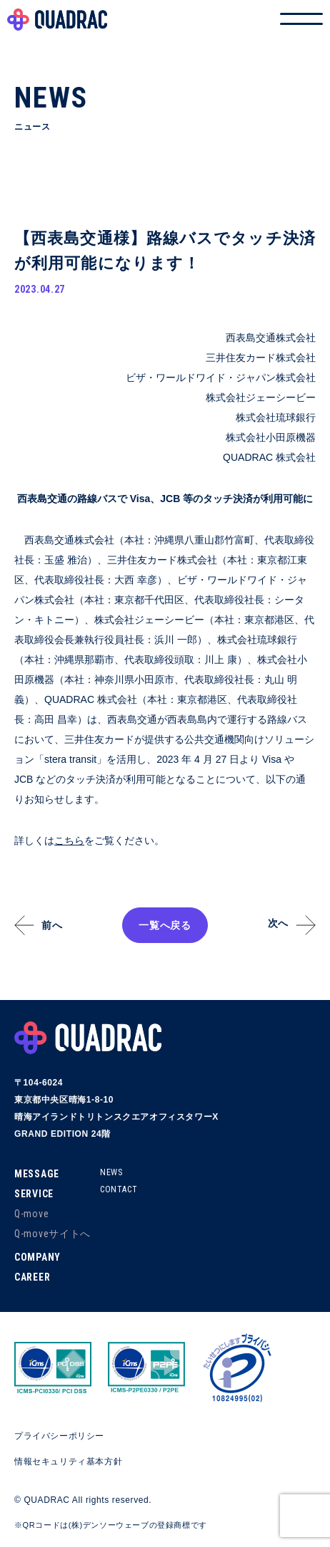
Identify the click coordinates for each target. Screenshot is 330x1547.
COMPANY (37, 1257)
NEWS (111, 1172)
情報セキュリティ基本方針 (68, 1462)
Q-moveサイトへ (52, 1233)
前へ (51, 925)
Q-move (31, 1213)
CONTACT (118, 1189)
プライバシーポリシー (59, 1436)
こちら (69, 840)
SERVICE (34, 1193)
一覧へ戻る (165, 925)
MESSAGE (36, 1173)
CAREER (32, 1277)
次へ (278, 923)
